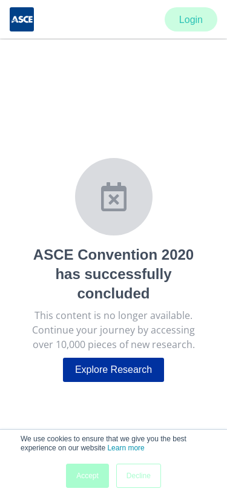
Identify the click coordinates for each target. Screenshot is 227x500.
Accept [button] (87, 476)
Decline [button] (139, 476)
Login (191, 20)
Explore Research (113, 369)
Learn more (125, 448)
